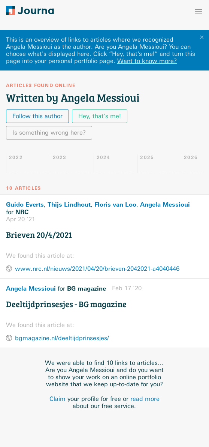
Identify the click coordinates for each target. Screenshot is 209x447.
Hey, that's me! (99, 116)
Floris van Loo (115, 204)
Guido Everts (25, 204)
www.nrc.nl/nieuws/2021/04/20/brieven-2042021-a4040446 (97, 268)
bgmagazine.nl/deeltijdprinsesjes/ (62, 338)
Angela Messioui (165, 204)
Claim (57, 398)
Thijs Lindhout (69, 204)
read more (145, 398)
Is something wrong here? (49, 132)
